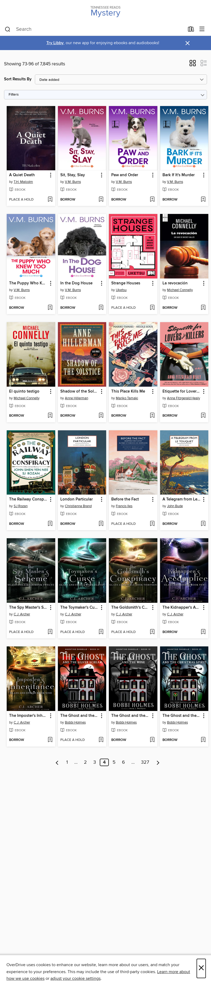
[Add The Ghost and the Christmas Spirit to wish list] (203, 740)
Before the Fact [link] (125, 499)
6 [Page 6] (123, 762)
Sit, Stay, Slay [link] (72, 175)
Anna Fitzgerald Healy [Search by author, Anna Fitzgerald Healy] (183, 398)
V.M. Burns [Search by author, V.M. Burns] (73, 182)
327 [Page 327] (145, 762)
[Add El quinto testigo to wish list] (50, 415)
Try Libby (55, 43)
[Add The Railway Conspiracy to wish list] (50, 524)
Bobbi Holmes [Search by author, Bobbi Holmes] (75, 722)
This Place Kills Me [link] (128, 391)
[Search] (7, 29)
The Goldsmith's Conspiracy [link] (130, 607)
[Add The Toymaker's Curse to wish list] (101, 632)
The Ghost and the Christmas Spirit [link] (181, 715)
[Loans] (191, 30)
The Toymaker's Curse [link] (79, 607)
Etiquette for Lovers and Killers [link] (181, 391)
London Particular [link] (76, 499)
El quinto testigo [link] (24, 391)
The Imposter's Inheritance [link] (28, 715)
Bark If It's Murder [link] (178, 175)
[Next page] (158, 762)
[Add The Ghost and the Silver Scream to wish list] (101, 740)
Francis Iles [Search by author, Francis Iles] (124, 506)
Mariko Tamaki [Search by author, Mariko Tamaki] (127, 398)
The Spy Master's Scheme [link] (28, 607)
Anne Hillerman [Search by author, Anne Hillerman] (76, 398)
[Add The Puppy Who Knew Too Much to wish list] (50, 307)
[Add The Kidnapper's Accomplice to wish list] (203, 632)
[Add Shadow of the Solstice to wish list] (101, 415)
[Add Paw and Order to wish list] (152, 199)
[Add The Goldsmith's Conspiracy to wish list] (152, 632)
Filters (14, 94)
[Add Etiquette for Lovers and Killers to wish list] (203, 415)
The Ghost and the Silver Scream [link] (79, 715)
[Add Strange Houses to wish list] (152, 307)
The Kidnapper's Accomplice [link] (181, 607)
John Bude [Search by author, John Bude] (175, 506)
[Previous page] (57, 762)
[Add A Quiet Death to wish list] (50, 199)
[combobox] (94, 29)
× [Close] (201, 968)
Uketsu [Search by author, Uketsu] (121, 290)
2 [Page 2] (85, 762)
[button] (192, 64)
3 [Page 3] (94, 762)
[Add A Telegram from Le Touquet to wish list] (203, 524)
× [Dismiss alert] (187, 43)
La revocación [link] (175, 283)
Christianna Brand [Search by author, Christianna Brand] (78, 506)
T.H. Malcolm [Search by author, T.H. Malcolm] (23, 182)
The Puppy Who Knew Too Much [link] (28, 283)
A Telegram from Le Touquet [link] (181, 499)
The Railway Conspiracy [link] (28, 499)
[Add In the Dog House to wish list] (101, 307)
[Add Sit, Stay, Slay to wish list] (101, 199)
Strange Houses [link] (125, 283)
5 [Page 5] (114, 762)
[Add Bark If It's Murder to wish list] (203, 199)
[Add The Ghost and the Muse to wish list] (152, 740)
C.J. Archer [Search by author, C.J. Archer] (22, 614)
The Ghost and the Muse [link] (130, 715)
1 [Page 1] (67, 762)
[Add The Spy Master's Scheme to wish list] (50, 632)
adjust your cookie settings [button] (75, 978)
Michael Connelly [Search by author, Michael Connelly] (180, 290)
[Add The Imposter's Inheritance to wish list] (50, 740)
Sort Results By (18, 79)
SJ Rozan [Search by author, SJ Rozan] (21, 506)
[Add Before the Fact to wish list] (152, 524)
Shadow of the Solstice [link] (79, 391)
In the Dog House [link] (76, 283)
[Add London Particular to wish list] (101, 524)
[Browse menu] (202, 29)
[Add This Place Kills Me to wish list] (152, 415)
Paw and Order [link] (124, 175)
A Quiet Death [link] (22, 175)
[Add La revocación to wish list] (203, 307)
